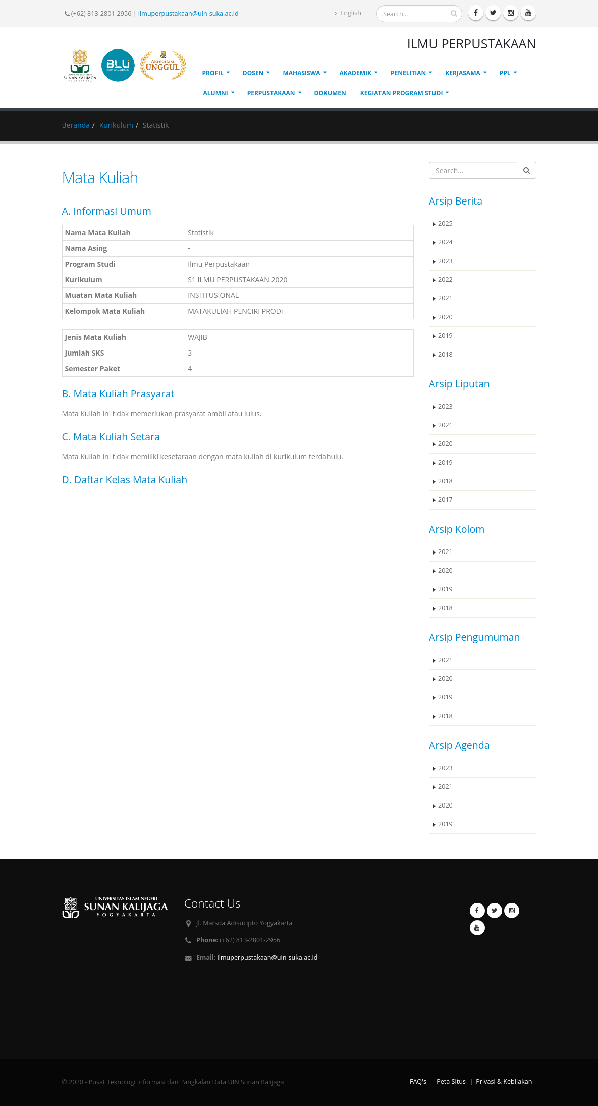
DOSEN (253, 73)
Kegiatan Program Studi (401, 93)
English (348, 13)
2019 (445, 335)
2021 (445, 298)
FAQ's (418, 1081)
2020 (445, 317)
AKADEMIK (355, 73)
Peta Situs (451, 1081)
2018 (445, 354)
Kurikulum (116, 125)
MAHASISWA (301, 73)
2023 (445, 261)
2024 (445, 242)
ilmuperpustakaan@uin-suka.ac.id (188, 13)
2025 (445, 223)
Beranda (76, 125)
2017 (445, 499)
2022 (445, 279)
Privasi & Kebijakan (504, 1081)
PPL (505, 73)
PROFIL (213, 73)
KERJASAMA (462, 73)
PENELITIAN (408, 73)
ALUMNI (215, 93)
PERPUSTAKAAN (271, 93)
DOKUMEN (330, 93)
